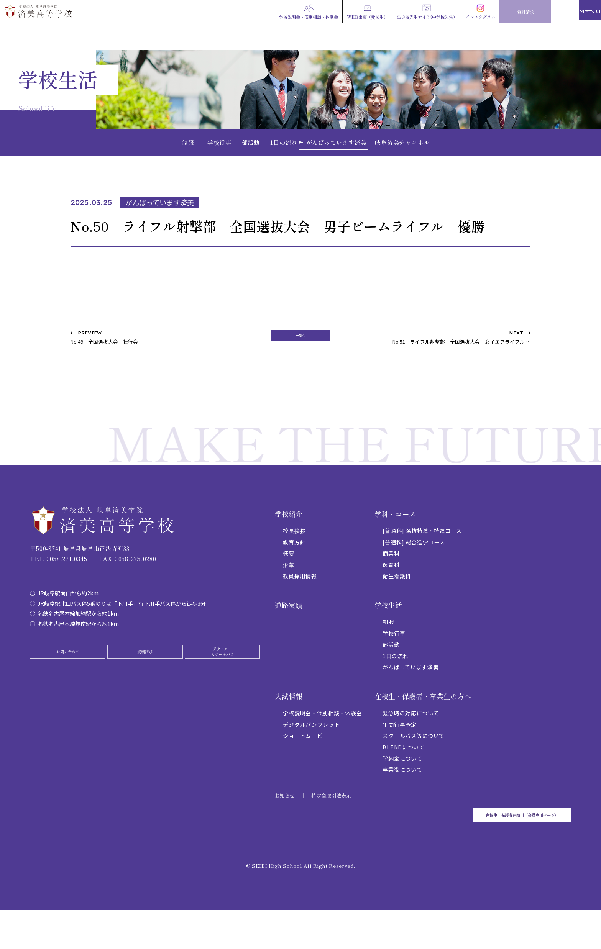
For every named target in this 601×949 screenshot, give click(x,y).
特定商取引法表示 (331, 824)
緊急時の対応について (411, 742)
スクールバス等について (414, 764)
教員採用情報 (300, 604)
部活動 (391, 673)
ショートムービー (305, 764)
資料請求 (144, 686)
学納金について (402, 787)
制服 (388, 650)
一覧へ (300, 362)
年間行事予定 (399, 753)
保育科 (391, 593)
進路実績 (288, 634)
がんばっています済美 (410, 696)
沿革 (288, 593)
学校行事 (394, 662)
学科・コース (395, 542)
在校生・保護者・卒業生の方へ (422, 725)
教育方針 (294, 571)
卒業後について (402, 798)
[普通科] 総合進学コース (414, 571)
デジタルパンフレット (311, 753)
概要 (288, 582)
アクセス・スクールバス (222, 686)
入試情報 (288, 725)
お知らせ (285, 824)
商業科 (391, 582)
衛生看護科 (397, 604)
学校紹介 (288, 542)
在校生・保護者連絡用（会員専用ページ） (493, 849)
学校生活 (388, 634)
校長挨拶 (294, 559)
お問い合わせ (68, 686)
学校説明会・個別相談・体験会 (322, 742)
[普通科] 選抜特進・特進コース (422, 559)
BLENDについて (403, 776)
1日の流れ (396, 684)
